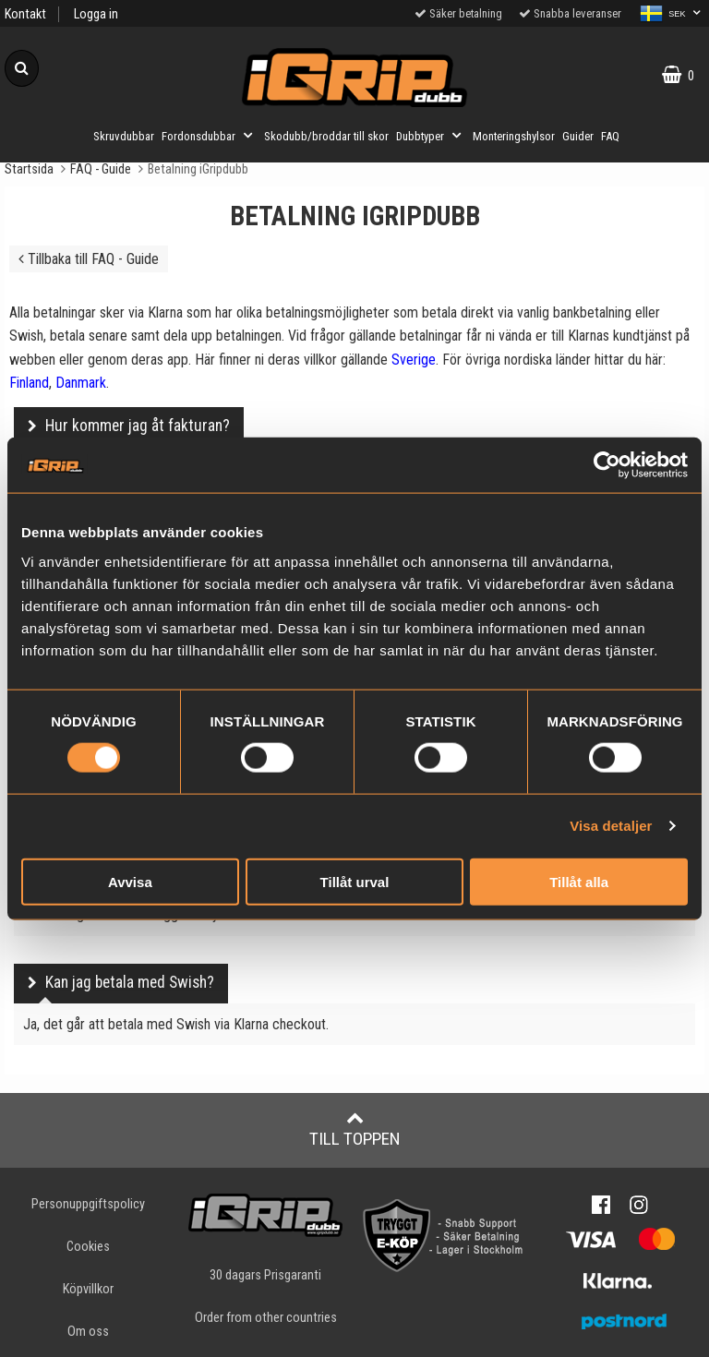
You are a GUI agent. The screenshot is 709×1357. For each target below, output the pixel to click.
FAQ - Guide (100, 169)
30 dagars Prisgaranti (265, 1275)
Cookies (88, 1247)
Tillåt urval (355, 881)
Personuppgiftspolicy (88, 1204)
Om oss (88, 1331)
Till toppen (355, 1129)
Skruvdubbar (123, 136)
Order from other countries (266, 1318)
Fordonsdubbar (209, 136)
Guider (578, 136)
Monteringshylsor (514, 136)
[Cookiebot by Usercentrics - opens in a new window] (607, 465)
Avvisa (130, 881)
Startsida (29, 169)
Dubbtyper (430, 136)
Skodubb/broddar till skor (326, 136)
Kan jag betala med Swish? (129, 982)
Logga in (96, 14)
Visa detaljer (611, 826)
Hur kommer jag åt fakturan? (137, 425)
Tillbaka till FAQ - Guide (88, 259)
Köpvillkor (88, 1289)
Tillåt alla (578, 881)
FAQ (610, 136)
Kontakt (25, 14)
